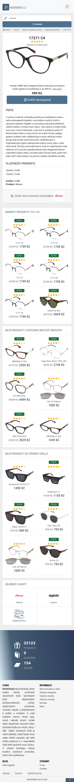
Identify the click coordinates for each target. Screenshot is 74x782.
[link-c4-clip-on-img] (54, 389)
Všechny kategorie (48, 692)
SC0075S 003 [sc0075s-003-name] (53, 310)
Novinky (43, 703)
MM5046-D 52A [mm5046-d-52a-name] (53, 436)
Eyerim (18, 773)
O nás (42, 765)
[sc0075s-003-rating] (54, 295)
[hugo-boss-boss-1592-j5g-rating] (54, 343)
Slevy (42, 706)
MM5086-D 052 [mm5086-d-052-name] (19, 361)
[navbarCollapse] (67, 6)
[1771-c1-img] (19, 268)
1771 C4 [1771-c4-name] (19, 243)
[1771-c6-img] (19, 303)
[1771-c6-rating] (19, 295)
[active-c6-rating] (54, 544)
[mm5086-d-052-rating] (19, 343)
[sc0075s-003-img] (54, 302)
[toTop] (70, 780)
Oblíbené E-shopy (15, 584)
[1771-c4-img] (19, 234)
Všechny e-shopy (47, 699)
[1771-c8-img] (54, 268)
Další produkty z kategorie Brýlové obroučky (33, 330)
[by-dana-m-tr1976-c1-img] (19, 475)
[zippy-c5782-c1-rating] (19, 509)
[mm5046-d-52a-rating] (54, 418)
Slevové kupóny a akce (50, 689)
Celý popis (57, 89)
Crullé (17, 181)
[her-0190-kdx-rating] (19, 418)
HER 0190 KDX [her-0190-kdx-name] (19, 436)
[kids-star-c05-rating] (54, 509)
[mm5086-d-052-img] (19, 352)
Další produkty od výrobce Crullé (26, 453)
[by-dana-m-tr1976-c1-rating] (19, 466)
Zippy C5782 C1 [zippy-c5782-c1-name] (19, 526)
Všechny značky (47, 696)
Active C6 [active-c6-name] (53, 560)
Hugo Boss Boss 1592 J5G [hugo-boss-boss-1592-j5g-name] (53, 361)
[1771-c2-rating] (54, 225)
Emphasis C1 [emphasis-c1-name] (54, 492)
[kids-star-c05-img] (54, 517)
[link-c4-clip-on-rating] (54, 378)
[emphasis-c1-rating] (54, 466)
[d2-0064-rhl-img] (19, 386)
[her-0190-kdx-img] (19, 427)
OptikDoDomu (34, 773)
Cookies (43, 769)
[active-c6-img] (54, 551)
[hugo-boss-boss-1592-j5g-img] (54, 352)
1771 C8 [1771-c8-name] (54, 278)
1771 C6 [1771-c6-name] (19, 313)
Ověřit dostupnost (37, 99)
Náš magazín (9, 765)
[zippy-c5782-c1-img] (19, 517)
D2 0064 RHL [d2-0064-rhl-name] (19, 396)
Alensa (19, 184)
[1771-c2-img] (54, 234)
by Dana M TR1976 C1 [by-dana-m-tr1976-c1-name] (19, 484)
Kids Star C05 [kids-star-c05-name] (53, 525)
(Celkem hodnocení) (37, 45)
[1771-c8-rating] (54, 260)
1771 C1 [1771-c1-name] (19, 277)
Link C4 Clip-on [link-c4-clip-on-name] (54, 401)
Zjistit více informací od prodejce (37, 196)
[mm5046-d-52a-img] (54, 427)
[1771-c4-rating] (19, 225)
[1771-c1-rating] (19, 260)
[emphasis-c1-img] (54, 478)
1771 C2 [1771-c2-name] (54, 243)
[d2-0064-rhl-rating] (19, 378)
